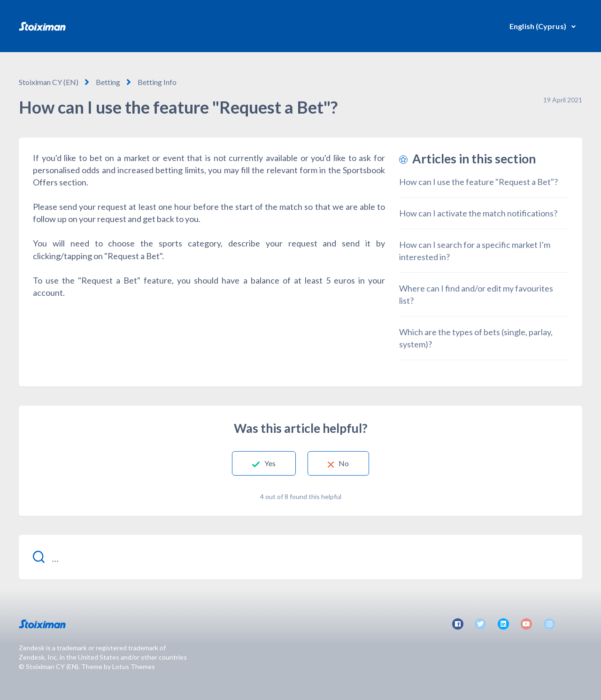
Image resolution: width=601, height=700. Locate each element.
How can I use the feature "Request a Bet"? (478, 182)
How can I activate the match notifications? (478, 213)
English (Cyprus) (538, 26)
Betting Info (157, 81)
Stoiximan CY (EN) (48, 81)
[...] (300, 557)
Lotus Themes (133, 666)
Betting (108, 81)
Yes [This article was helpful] (270, 463)
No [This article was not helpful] (344, 463)
